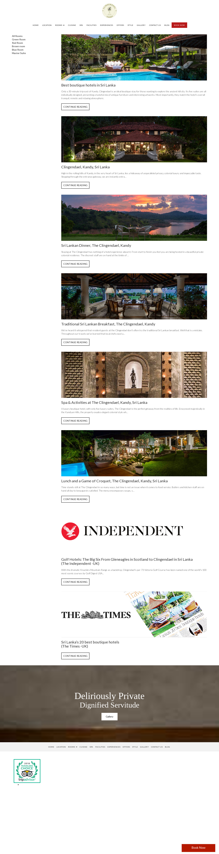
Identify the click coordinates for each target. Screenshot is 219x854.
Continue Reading (75, 106)
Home (36, 25)
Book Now (198, 847)
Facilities (91, 25)
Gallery (141, 25)
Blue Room (17, 49)
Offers (120, 25)
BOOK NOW (179, 25)
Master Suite (19, 53)
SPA (81, 25)
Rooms (60, 25)
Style (130, 25)
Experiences (106, 25)
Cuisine (72, 25)
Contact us (155, 25)
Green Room (18, 39)
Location (47, 25)
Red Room (17, 42)
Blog (167, 25)
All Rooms (17, 36)
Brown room (18, 46)
